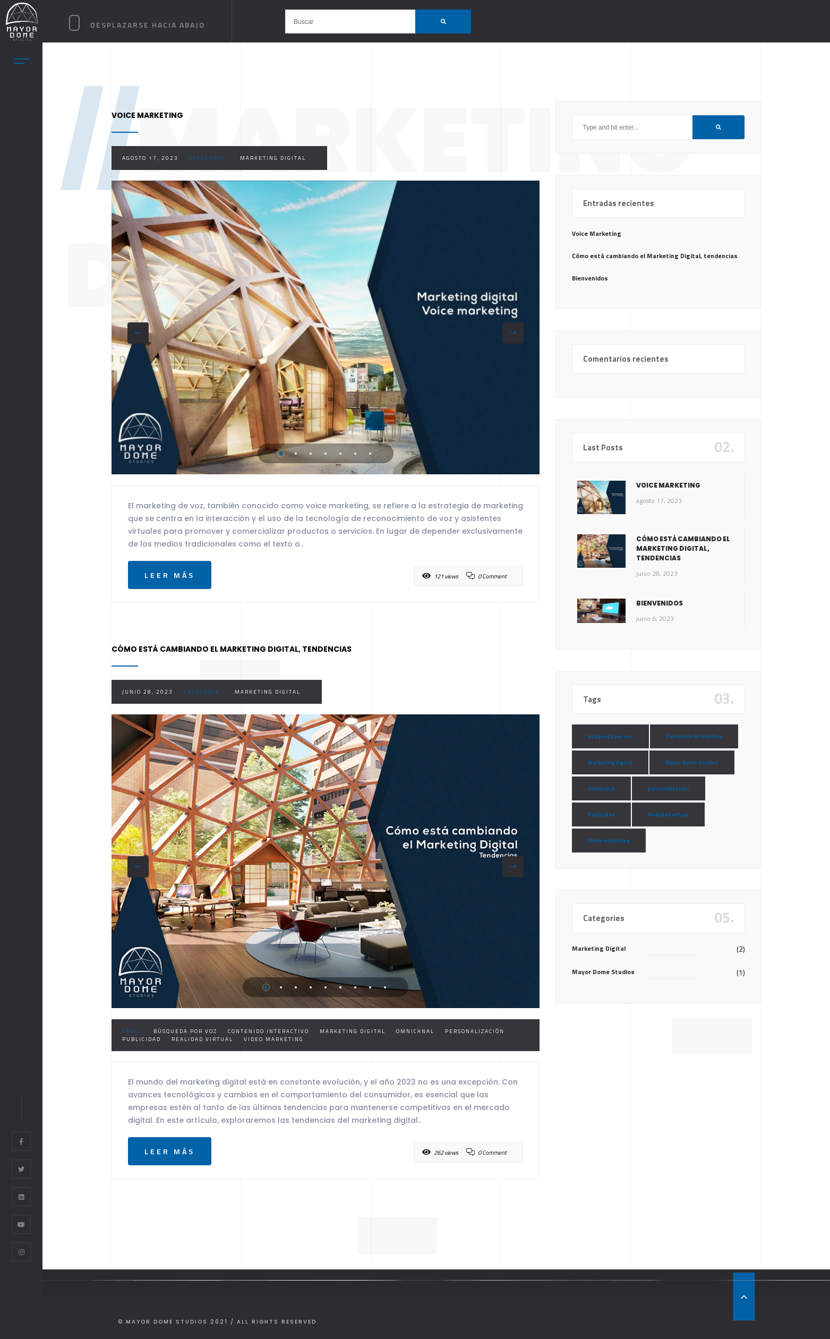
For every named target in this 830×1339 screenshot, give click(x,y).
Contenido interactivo (268, 1031)
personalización (474, 1031)
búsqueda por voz (185, 1031)
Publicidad (141, 1039)
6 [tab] (355, 453)
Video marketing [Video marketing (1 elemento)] (609, 841)
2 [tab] (296, 453)
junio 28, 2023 (147, 692)
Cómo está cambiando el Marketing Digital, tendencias (655, 256)
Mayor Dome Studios (603, 972)
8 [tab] (370, 987)
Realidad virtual (202, 1039)
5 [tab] (340, 453)
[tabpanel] (326, 327)
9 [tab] (385, 987)
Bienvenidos (590, 278)
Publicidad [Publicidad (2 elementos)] (601, 814)
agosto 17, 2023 (150, 158)
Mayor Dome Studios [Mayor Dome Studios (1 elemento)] (691, 762)
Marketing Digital (273, 158)
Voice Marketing (596, 233)
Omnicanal (415, 1031)
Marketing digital (353, 1031)
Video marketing (274, 1039)
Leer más (169, 575)
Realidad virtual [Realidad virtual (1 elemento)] (668, 814)
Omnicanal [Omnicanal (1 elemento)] (601, 788)
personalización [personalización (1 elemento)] (668, 788)
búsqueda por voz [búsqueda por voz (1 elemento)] (610, 736)
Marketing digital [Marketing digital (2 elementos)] (610, 762)
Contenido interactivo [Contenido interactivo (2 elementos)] (694, 736)
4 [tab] (325, 453)
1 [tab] (281, 453)
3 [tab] (310, 453)
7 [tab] (370, 453)
